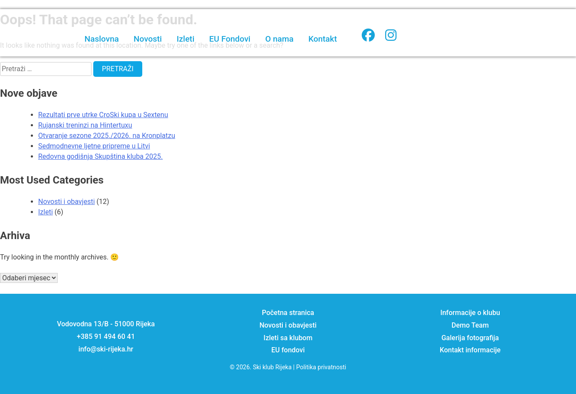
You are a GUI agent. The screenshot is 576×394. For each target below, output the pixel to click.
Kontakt (322, 39)
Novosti (148, 39)
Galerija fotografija (470, 338)
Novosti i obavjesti (66, 201)
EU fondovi (287, 350)
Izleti (185, 39)
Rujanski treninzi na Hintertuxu (85, 125)
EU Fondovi (229, 39)
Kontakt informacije (470, 350)
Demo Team (470, 325)
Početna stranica (288, 313)
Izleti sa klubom (288, 338)
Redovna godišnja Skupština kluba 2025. (100, 156)
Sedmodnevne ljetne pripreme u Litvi (94, 146)
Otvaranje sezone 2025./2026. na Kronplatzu (106, 135)
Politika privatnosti (321, 367)
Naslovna (102, 39)
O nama (279, 39)
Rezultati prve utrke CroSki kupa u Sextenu (103, 115)
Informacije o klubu (470, 313)
